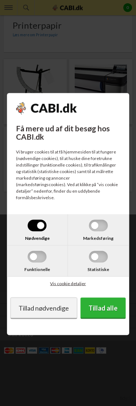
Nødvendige (37, 238)
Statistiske (98, 269)
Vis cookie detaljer (68, 283)
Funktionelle (37, 269)
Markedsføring (98, 238)
